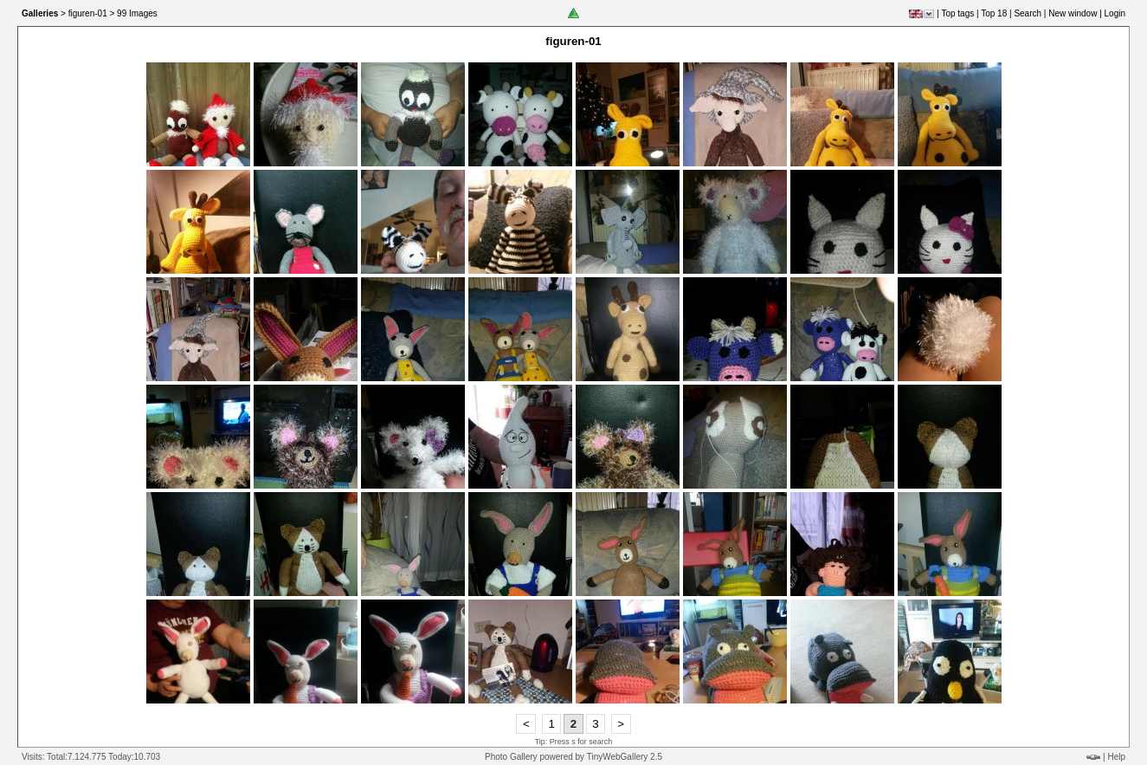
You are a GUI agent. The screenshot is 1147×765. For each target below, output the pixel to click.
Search (1027, 13)
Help (1116, 757)
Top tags (957, 13)
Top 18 (994, 13)
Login (1115, 13)
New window (1072, 13)
